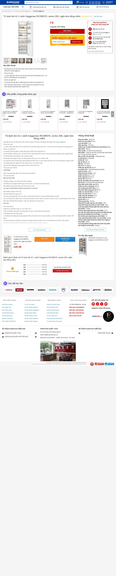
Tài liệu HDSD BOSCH (31, 307)
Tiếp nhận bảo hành (53, 313)
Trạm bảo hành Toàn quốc (54, 321)
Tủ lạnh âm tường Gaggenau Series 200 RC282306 (28, 113)
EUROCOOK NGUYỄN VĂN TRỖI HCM (19, 337)
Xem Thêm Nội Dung (39, 230)
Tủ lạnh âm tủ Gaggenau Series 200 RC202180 (10, 112)
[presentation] (3, 114)
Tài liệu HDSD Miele (30, 313)
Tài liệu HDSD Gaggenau (31, 310)
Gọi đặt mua (65, 239)
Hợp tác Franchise (7, 318)
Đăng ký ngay (76, 42)
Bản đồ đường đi (69, 341)
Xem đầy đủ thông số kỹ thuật (95, 229)
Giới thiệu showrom (47, 341)
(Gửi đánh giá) (98, 16)
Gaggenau (62, 142)
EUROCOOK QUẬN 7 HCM (19, 333)
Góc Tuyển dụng (7, 310)
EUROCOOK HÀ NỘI (96, 333)
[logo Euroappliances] (98, 316)
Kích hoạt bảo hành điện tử (55, 318)
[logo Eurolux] (109, 316)
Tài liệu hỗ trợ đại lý (8, 313)
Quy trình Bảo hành (52, 307)
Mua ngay (44, 239)
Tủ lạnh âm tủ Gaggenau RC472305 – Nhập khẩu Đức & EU (66, 113)
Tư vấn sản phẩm (29, 304)
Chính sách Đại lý (7, 315)
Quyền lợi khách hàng (53, 304)
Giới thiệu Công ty (7, 304)
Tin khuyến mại (6, 307)
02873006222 (51, 337)
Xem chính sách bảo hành (96, 51)
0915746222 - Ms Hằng (68, 337)
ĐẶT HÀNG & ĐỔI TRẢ (9, 321)
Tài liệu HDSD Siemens (31, 318)
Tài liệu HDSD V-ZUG (30, 315)
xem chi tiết (98, 34)
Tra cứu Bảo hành (52, 315)
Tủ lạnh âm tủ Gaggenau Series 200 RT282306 (48, 112)
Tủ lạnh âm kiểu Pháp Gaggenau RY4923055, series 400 (104, 113)
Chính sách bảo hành (53, 310)
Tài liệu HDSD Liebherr (31, 321)
